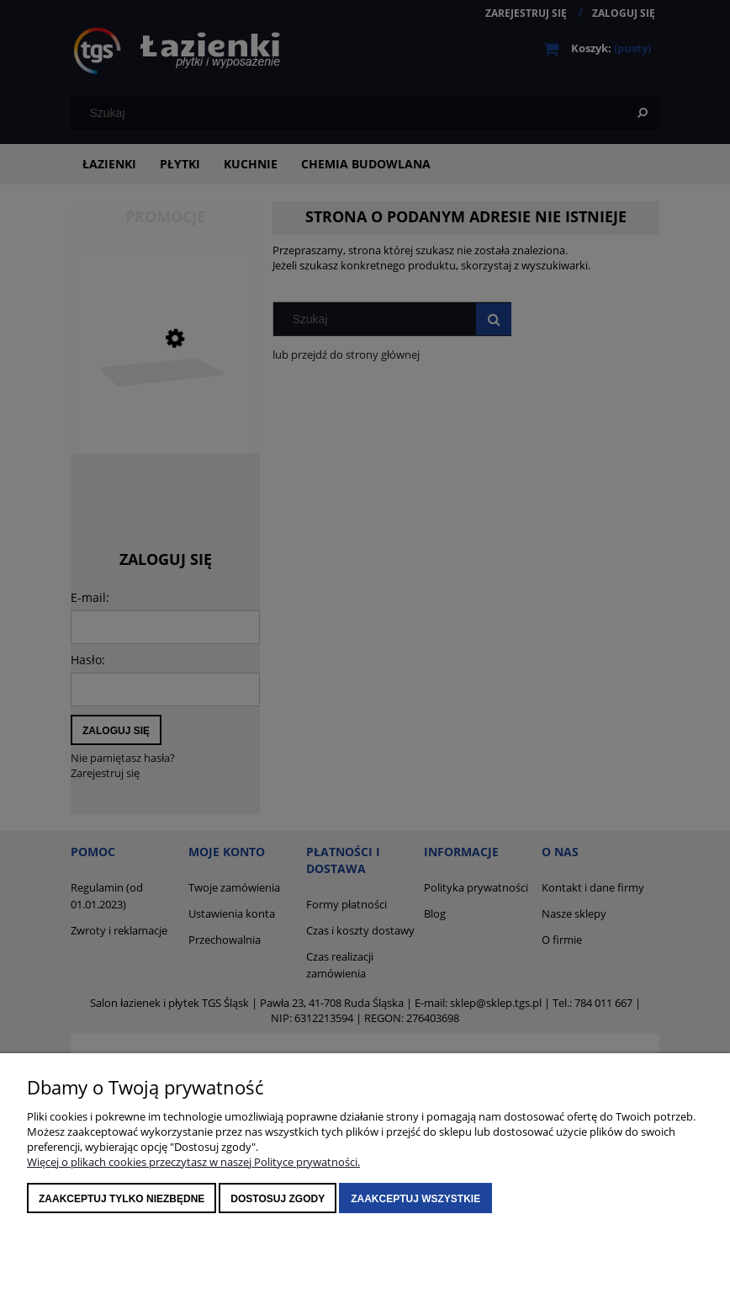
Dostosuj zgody (277, 1199)
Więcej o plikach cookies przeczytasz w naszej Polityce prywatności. (193, 1161)
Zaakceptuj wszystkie (415, 1199)
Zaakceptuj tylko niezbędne (121, 1199)
